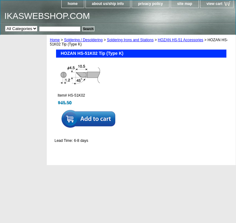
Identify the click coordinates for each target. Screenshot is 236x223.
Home (55, 40)
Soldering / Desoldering (83, 40)
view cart (214, 4)
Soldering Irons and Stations (130, 40)
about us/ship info (108, 4)
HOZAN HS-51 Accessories (180, 40)
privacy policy (150, 4)
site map (184, 4)
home (73, 4)
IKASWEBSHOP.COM (47, 16)
